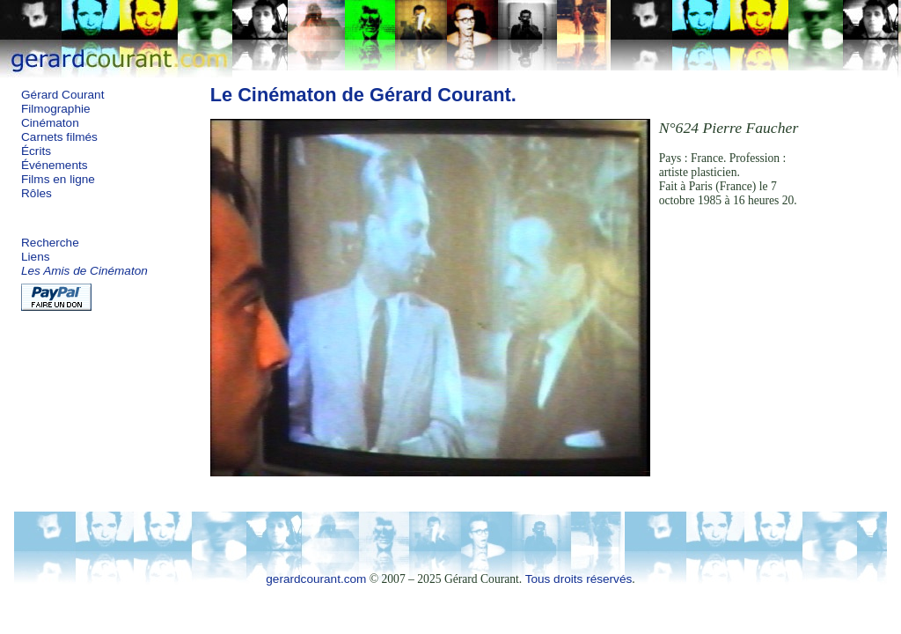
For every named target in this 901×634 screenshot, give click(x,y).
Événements (54, 165)
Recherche (50, 242)
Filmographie (56, 108)
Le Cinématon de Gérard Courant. (363, 95)
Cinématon (50, 122)
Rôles (36, 193)
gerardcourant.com (316, 579)
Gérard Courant (62, 94)
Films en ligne (58, 179)
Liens (35, 256)
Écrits (36, 151)
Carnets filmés (59, 137)
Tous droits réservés (579, 579)
